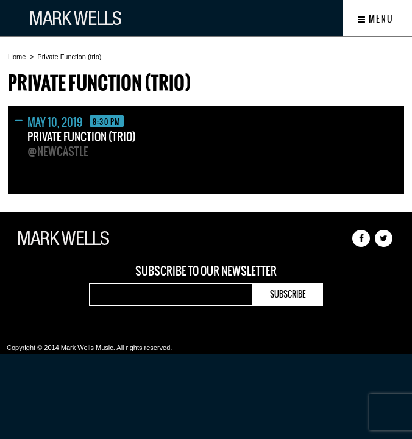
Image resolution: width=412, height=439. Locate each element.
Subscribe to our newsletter (206, 271)
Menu (376, 19)
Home (17, 56)
